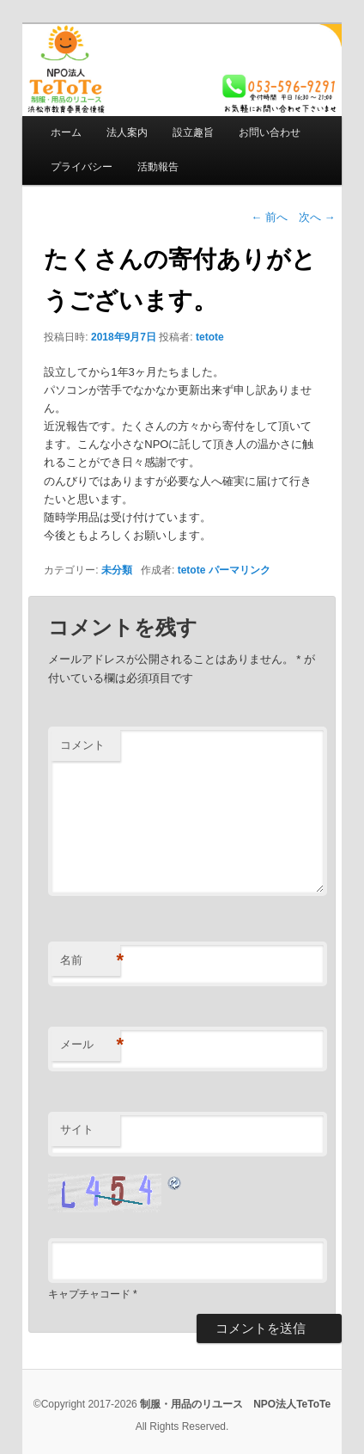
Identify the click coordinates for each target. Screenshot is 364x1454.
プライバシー (81, 167)
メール (90, 1045)
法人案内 (127, 132)
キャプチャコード (89, 1294)
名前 (90, 960)
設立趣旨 (193, 132)
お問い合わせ (269, 132)
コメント (82, 745)
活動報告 (158, 167)
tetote (210, 337)
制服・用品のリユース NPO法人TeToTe (235, 1404)
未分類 (116, 570)
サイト (77, 1129)
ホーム (66, 132)
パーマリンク (239, 570)
